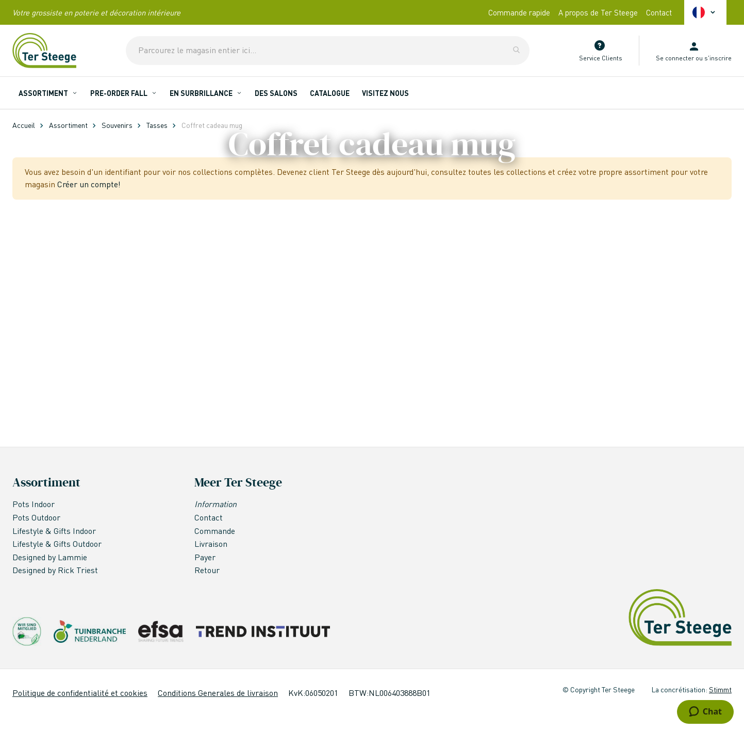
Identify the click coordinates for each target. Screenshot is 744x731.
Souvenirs (117, 124)
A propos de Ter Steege (598, 12)
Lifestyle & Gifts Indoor (54, 530)
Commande (214, 530)
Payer (205, 556)
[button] (705, 12)
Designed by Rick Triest (55, 570)
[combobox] (328, 50)
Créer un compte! (89, 398)
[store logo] (44, 50)
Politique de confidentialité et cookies (79, 692)
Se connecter (675, 58)
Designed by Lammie (50, 556)
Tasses (157, 124)
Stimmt (720, 689)
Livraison (210, 544)
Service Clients (600, 58)
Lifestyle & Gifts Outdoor (57, 544)
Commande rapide (519, 12)
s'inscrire (718, 58)
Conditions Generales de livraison (218, 692)
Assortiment (68, 124)
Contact (659, 12)
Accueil (23, 124)
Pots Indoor (33, 504)
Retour (207, 570)
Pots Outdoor (37, 517)
